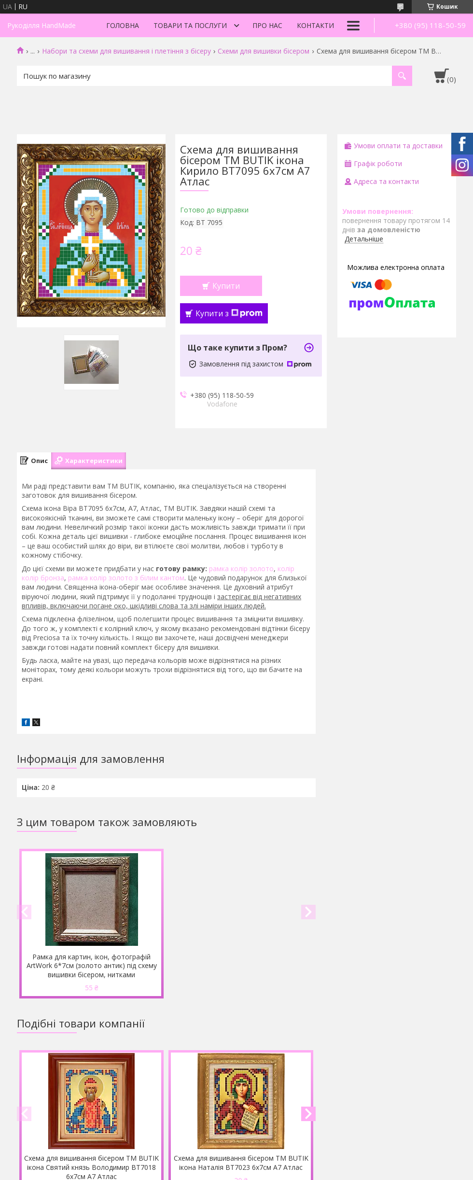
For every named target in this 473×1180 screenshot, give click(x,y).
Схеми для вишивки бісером (263, 51)
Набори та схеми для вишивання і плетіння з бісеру (126, 51)
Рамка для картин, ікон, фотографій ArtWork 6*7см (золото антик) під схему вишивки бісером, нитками (92, 966)
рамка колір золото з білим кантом (126, 577)
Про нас (267, 25)
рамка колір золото (241, 568)
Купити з (229, 313)
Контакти (315, 25)
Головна (122, 25)
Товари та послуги (190, 25)
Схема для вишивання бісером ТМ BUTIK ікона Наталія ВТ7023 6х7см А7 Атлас (241, 1162)
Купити (226, 286)
